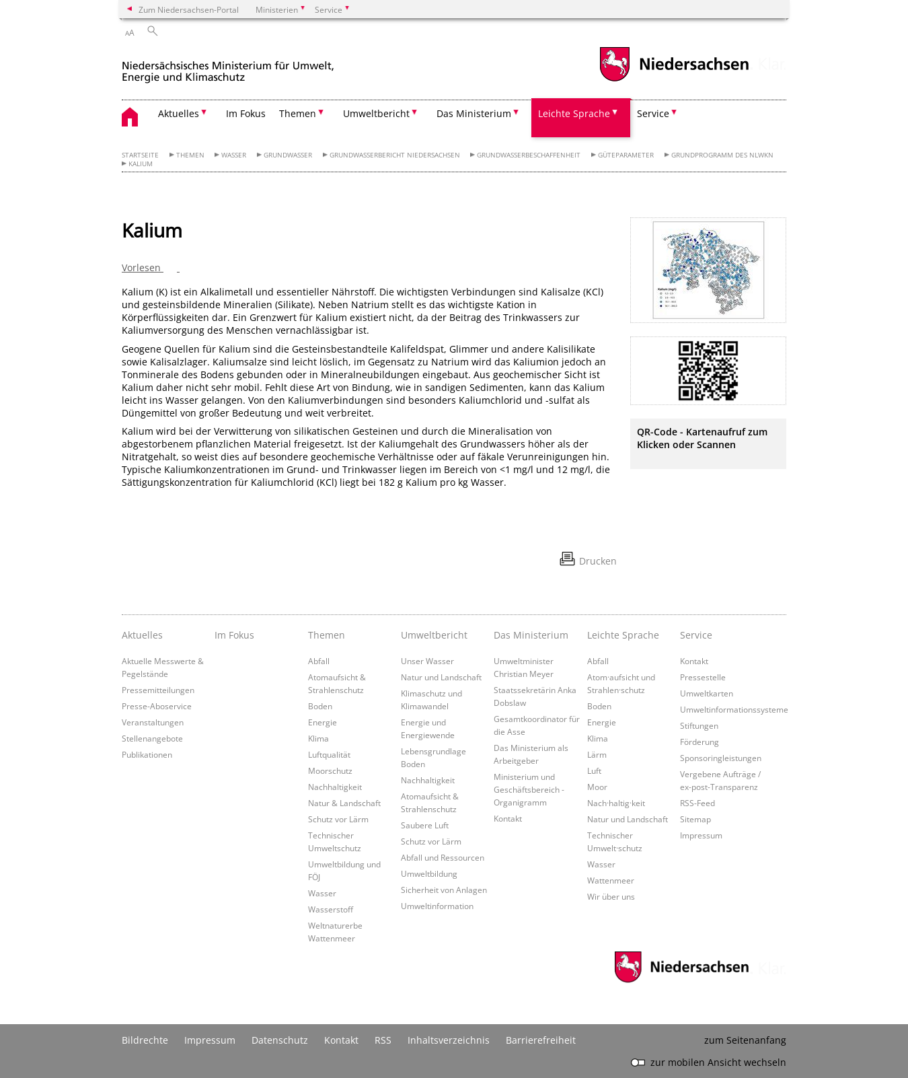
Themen (190, 155)
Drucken (598, 560)
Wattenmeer (610, 880)
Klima (318, 738)
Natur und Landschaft (441, 677)
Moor (597, 786)
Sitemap (695, 819)
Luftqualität (329, 754)
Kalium (140, 163)
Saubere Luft (425, 825)
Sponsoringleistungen (720, 757)
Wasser (233, 155)
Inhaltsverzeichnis (449, 1040)
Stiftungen (699, 725)
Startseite (140, 155)
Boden (320, 705)
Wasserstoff (330, 909)
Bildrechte (145, 1040)
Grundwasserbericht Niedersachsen (395, 155)
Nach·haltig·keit (616, 802)
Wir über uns (611, 896)
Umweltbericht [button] (376, 113)
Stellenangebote (152, 738)
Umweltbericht (434, 634)
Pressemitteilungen (158, 689)
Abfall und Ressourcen (442, 857)
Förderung (699, 741)
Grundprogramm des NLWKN (722, 155)
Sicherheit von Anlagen (444, 889)
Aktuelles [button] (178, 113)
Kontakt (508, 818)
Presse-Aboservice (157, 705)
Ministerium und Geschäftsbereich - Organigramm (529, 789)
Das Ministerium (531, 634)
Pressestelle (703, 677)
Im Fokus (246, 113)
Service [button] (653, 113)
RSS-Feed (697, 802)
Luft (594, 770)
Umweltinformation (437, 905)
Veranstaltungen (153, 722)
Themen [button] (297, 113)
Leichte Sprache (623, 634)
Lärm (597, 754)
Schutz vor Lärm (338, 819)
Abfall (319, 660)
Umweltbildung (429, 873)
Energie (322, 722)
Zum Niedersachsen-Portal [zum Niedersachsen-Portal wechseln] (189, 9)
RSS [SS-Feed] (383, 1040)
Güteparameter (626, 155)
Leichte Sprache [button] (574, 113)
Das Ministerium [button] (474, 113)
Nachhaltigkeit (335, 786)
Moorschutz (330, 770)
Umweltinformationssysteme (734, 709)
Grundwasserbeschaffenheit (528, 155)
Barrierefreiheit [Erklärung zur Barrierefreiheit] (541, 1040)
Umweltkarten (706, 693)
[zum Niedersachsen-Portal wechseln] (674, 79)
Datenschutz (280, 1040)
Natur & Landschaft (344, 802)
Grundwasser (288, 155)
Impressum (701, 835)
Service (696, 634)
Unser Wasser (427, 660)
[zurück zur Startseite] (228, 66)
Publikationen (147, 754)
